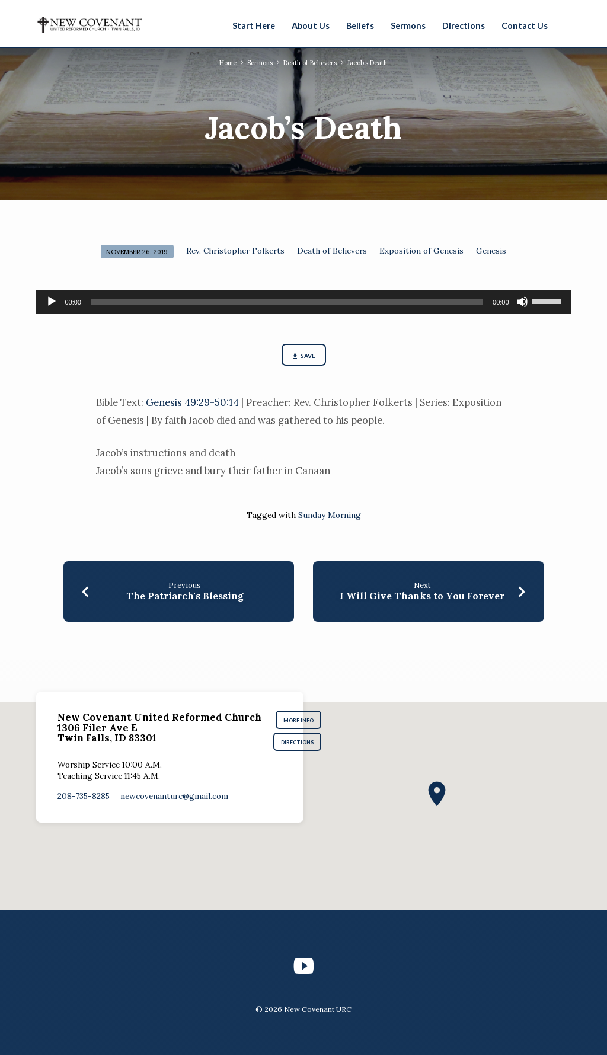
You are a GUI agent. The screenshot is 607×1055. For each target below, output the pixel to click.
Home (225, 63)
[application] (303, 302)
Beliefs (360, 26)
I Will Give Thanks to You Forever (422, 597)
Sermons (408, 26)
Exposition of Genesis (421, 250)
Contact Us (524, 26)
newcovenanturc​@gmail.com (174, 798)
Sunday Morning (329, 516)
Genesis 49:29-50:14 (192, 403)
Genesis (491, 250)
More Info (301, 721)
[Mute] (522, 302)
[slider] (287, 302)
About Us (311, 26)
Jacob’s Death (370, 63)
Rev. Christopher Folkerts (235, 250)
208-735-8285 (83, 798)
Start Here (253, 26)
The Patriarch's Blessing (185, 597)
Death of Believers (310, 63)
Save (303, 356)
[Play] (51, 302)
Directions (463, 26)
